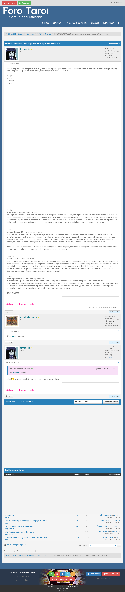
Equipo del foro (111, 574)
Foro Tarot (50, 586)
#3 (118, 362)
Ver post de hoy (22, 580)
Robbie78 (8, 523)
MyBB (66, 588)
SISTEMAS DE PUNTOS (77, 23)
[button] (119, 23)
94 (77, 526)
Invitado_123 (115, 526)
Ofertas (48, 34)
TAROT (39, 34)
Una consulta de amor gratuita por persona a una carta (26, 537)
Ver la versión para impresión (16, 545)
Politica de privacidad (103, 578)
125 (77, 521)
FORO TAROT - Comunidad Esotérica (19, 34)
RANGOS (95, 23)
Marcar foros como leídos (62, 579)
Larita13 (117, 515)
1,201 (110, 59)
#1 (118, 63)
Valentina (8, 517)
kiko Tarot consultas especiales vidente (19, 532)
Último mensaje (105, 515)
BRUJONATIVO (9, 529)
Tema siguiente (25, 401)
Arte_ (6, 540)
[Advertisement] (62, 439)
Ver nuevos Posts (22, 576)
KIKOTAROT (9, 534)
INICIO (45, 23)
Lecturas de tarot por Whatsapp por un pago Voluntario (26, 521)
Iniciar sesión (9, 3)
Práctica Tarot (10, 515)
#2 (118, 331)
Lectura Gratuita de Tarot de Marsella (19, 526)
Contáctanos (94, 574)
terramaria (116, 307)
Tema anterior (12, 401)
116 (77, 515)
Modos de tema (114, 44)
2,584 (77, 537)
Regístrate (24, 3)
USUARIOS (58, 23)
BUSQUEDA (108, 23)
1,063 (110, 327)
